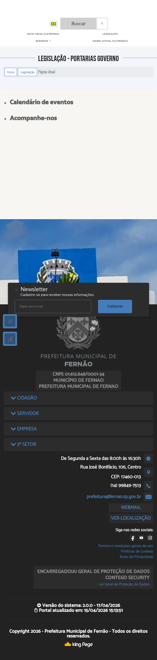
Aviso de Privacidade (136, 557)
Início (10, 72)
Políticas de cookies (137, 551)
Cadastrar (115, 306)
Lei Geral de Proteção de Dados (124, 584)
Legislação (27, 72)
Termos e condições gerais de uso (125, 546)
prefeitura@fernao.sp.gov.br (114, 497)
